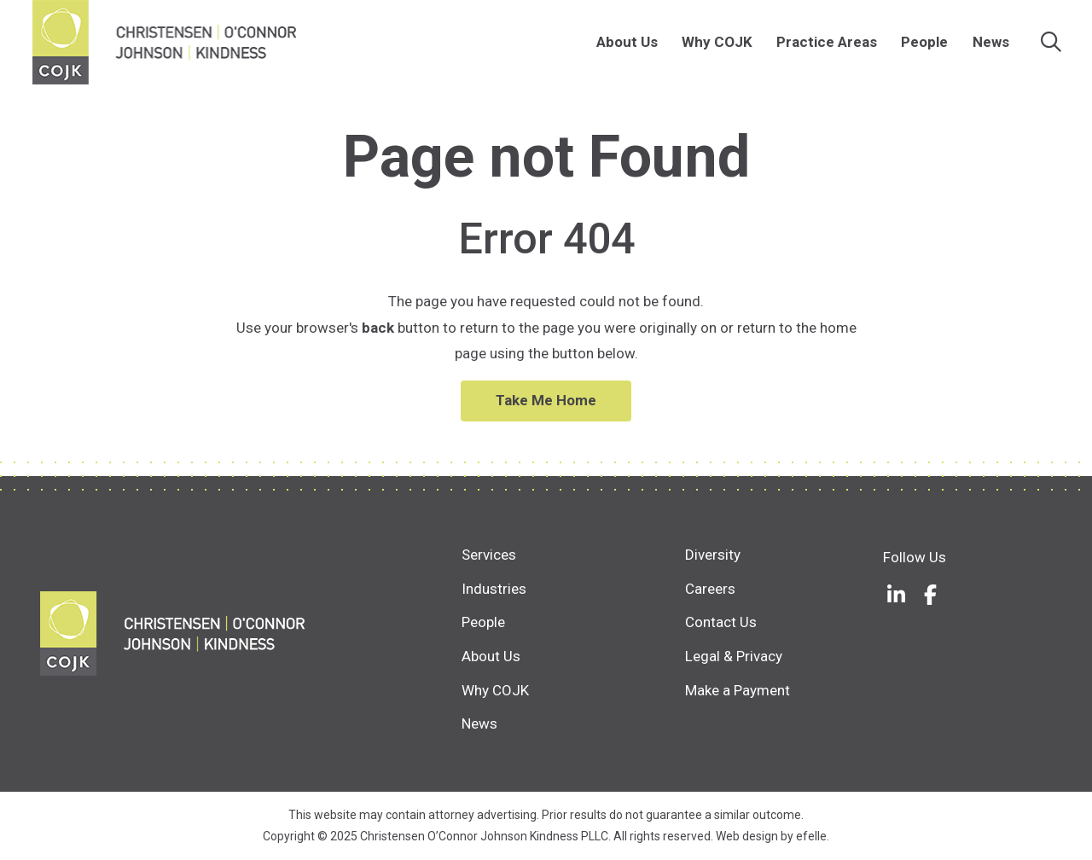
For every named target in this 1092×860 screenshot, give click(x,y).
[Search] (1051, 42)
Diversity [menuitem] (713, 554)
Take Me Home (546, 400)
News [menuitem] (991, 41)
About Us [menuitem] (627, 41)
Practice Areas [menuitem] (826, 41)
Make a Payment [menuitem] (737, 690)
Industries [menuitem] (494, 588)
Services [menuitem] (489, 554)
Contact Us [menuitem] (721, 621)
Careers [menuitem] (710, 588)
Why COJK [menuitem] (717, 41)
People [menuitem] (924, 41)
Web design (747, 836)
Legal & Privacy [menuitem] (733, 656)
